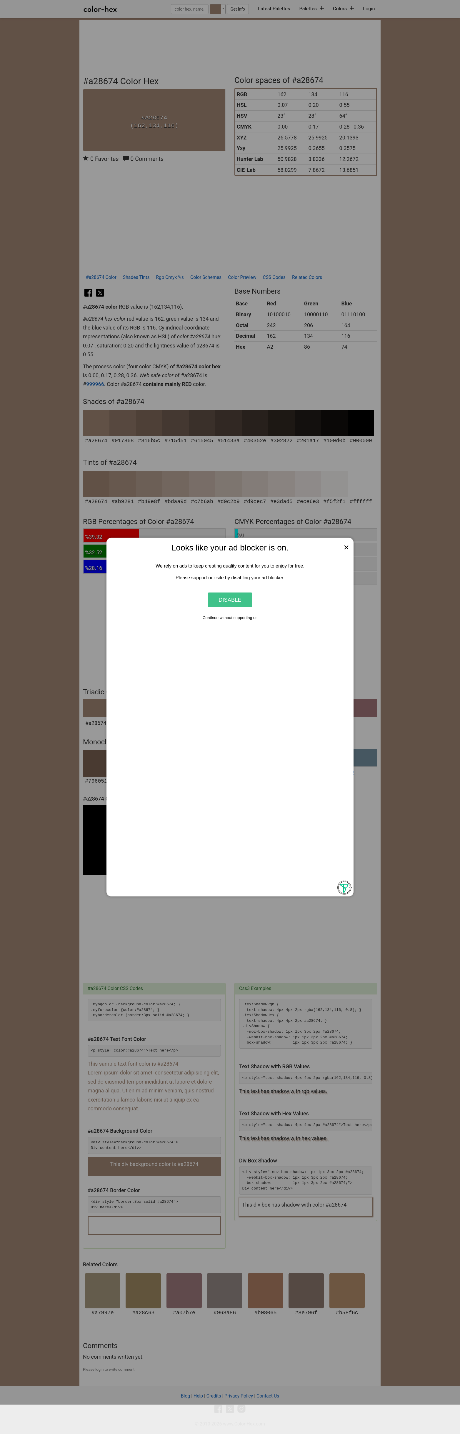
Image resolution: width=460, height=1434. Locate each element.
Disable (230, 600)
